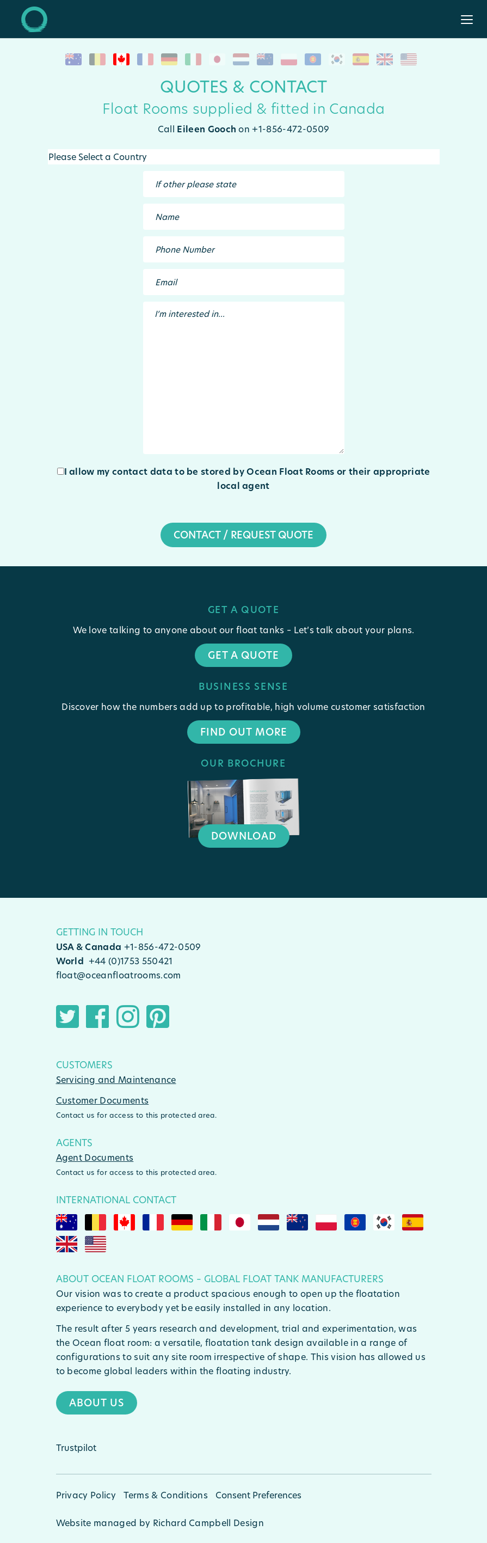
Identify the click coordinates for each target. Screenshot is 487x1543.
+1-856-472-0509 (162, 946)
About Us (96, 1402)
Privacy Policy (86, 1495)
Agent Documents (95, 1157)
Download (243, 835)
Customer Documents (102, 1100)
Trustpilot (76, 1447)
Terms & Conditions (166, 1495)
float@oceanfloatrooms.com (118, 975)
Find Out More (243, 731)
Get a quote (243, 655)
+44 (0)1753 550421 (131, 960)
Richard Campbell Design (208, 1522)
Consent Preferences (258, 1495)
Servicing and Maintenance (116, 1079)
